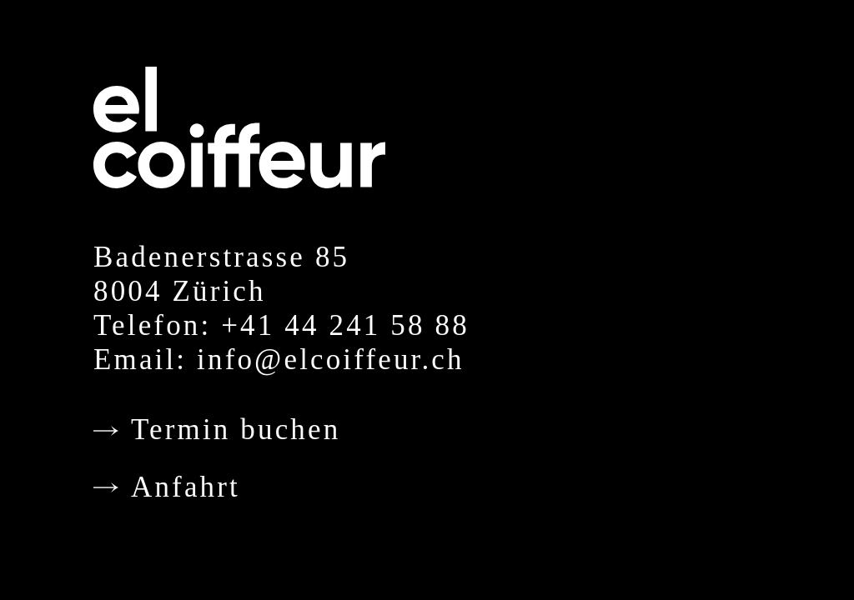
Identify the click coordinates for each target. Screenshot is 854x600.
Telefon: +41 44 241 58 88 (281, 325)
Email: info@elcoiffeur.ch (279, 359)
